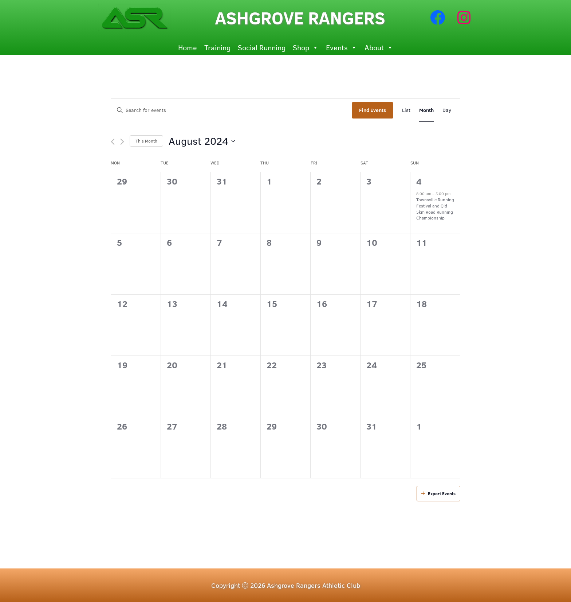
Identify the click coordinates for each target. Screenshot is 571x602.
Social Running (262, 47)
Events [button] (341, 47)
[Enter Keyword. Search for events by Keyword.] (231, 110)
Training (217, 47)
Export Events (438, 493)
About (379, 47)
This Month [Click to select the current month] (146, 141)
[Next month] (122, 141)
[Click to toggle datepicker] (202, 141)
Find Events (372, 109)
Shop (306, 47)
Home (187, 47)
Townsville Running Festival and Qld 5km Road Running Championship (435, 209)
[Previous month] (113, 141)
